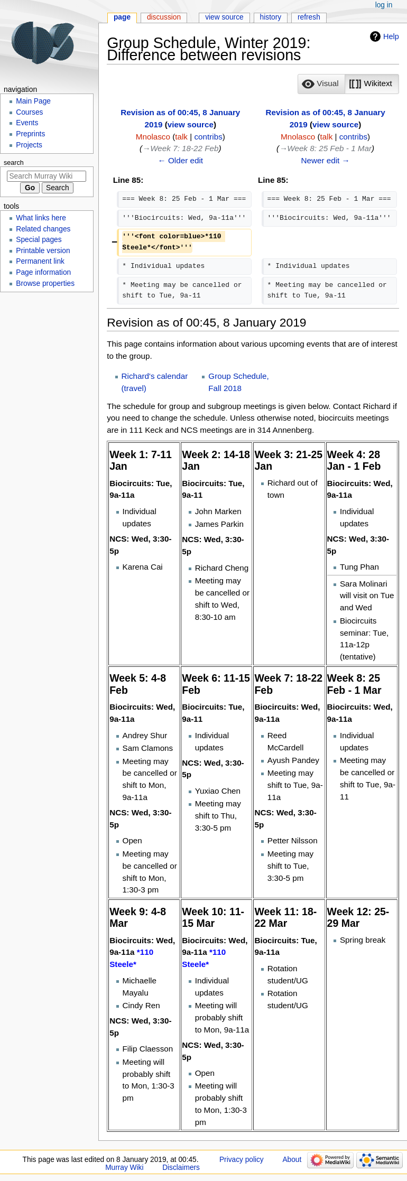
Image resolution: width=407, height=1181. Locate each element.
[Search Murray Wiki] (46, 176)
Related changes (43, 229)
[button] (321, 84)
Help (391, 36)
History (271, 17)
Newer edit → (325, 160)
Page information (43, 272)
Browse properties (45, 283)
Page (122, 17)
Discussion (164, 17)
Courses (29, 112)
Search (14, 162)
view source (191, 124)
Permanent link (40, 261)
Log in (384, 5)
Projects (29, 145)
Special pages (38, 240)
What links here (41, 218)
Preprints (30, 134)
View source (224, 17)
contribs (208, 136)
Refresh (309, 17)
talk (181, 136)
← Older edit (181, 160)
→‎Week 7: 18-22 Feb (180, 148)
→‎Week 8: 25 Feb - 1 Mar (325, 148)
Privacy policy (241, 1160)
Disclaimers (181, 1167)
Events (27, 123)
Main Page (33, 101)
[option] (321, 84)
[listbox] (348, 84)
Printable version (43, 251)
